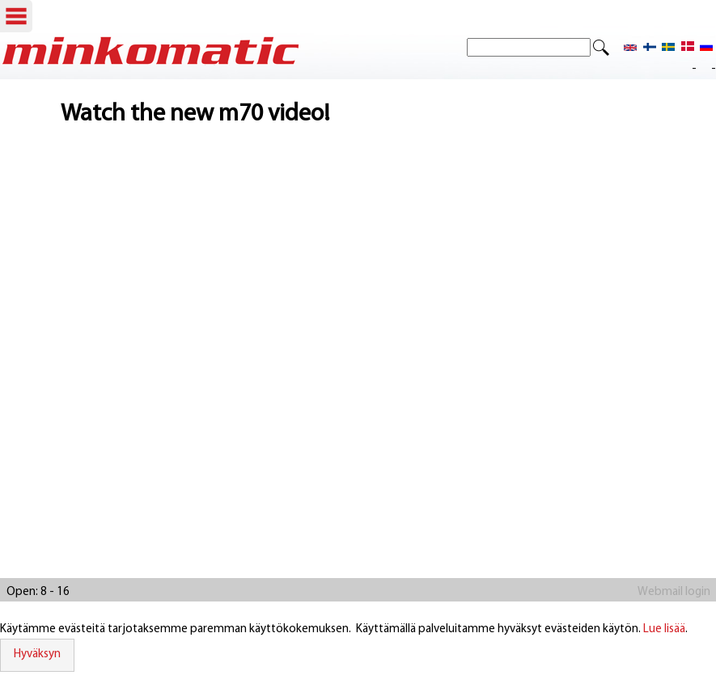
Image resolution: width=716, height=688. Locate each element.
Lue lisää (664, 629)
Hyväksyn (37, 654)
